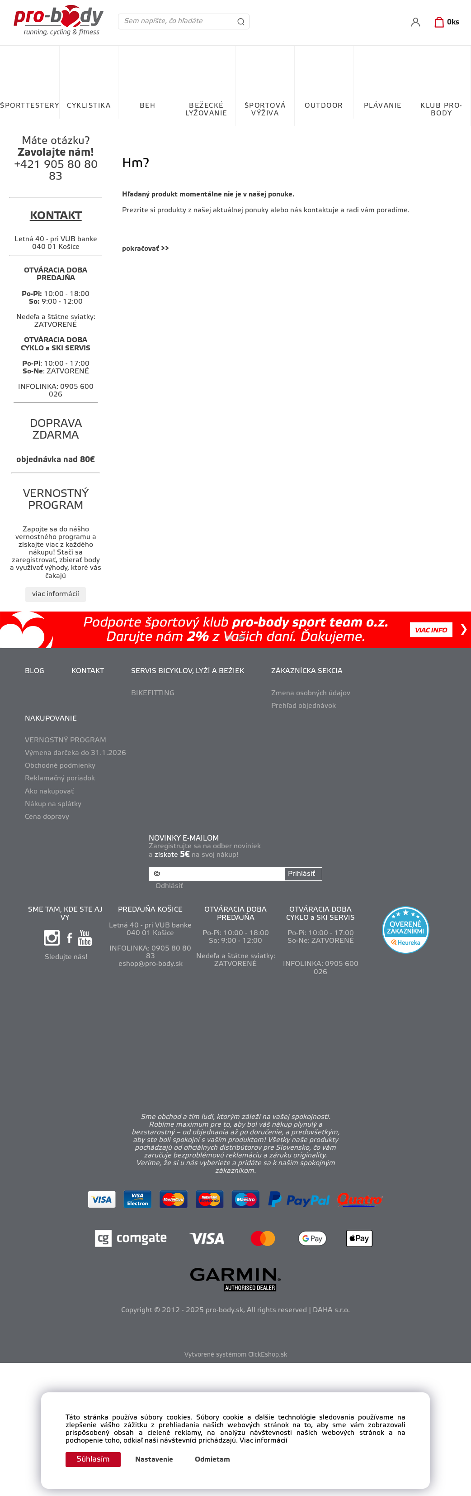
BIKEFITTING (152, 693)
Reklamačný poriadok (60, 778)
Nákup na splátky (53, 804)
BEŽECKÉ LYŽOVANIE (206, 110)
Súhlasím (94, 1459)
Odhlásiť (170, 886)
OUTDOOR (324, 106)
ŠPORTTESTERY (29, 106)
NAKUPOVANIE (51, 719)
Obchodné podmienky (60, 766)
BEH (148, 106)
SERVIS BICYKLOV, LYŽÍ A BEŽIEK (187, 671)
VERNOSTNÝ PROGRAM (65, 740)
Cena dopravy (47, 817)
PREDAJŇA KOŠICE (150, 909)
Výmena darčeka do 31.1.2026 (75, 753)
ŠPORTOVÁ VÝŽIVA (265, 110)
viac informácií (55, 594)
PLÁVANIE (383, 106)
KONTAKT (87, 671)
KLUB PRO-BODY (441, 110)
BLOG (34, 671)
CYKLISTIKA (89, 106)
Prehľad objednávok (303, 706)
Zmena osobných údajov (310, 693)
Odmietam (214, 1460)
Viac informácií (263, 1441)
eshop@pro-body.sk (150, 964)
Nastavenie (156, 1460)
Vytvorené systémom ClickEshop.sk (235, 1354)
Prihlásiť (301, 874)
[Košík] (445, 23)
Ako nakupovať (49, 792)
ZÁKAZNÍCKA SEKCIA (307, 671)
